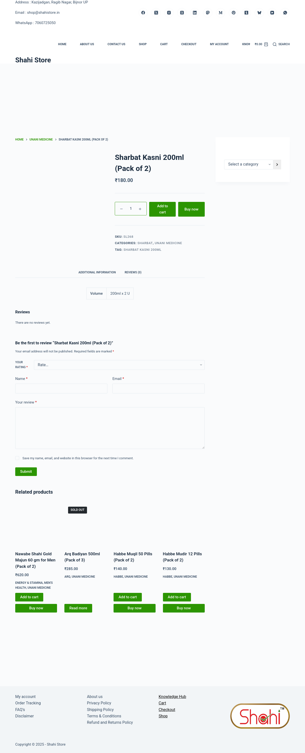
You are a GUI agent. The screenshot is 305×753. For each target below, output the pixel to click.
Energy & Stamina (29, 583)
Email (118, 379)
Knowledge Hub (172, 696)
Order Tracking (28, 703)
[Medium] (220, 12)
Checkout (188, 44)
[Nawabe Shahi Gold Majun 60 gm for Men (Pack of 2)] (36, 524)
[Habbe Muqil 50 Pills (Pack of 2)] (134, 524)
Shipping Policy (100, 709)
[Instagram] (169, 12)
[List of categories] (248, 164)
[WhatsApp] (285, 12)
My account (219, 44)
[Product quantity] (131, 208)
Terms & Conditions (104, 716)
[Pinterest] (233, 12)
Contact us (116, 44)
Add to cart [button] (29, 597)
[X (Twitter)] (156, 12)
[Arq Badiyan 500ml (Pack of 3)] (85, 524)
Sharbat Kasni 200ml (142, 249)
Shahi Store (33, 60)
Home (62, 44)
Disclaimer (24, 716)
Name (21, 379)
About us (87, 44)
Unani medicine (168, 243)
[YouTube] (272, 12)
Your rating (21, 365)
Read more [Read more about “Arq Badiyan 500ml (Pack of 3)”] (78, 608)
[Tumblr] (246, 12)
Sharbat (145, 243)
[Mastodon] (207, 12)
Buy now (191, 209)
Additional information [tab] (97, 272)
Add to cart (162, 209)
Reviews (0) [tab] (133, 272)
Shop (143, 44)
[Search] (281, 44)
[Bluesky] (259, 12)
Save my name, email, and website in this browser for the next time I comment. (77, 458)
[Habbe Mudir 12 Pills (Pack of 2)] (184, 524)
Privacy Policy (99, 703)
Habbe (118, 576)
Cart (164, 44)
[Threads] (182, 12)
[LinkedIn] (195, 12)
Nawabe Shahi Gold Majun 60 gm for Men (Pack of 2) (35, 560)
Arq (67, 576)
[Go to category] (277, 164)
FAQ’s (20, 709)
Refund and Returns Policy (110, 722)
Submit (26, 471)
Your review (26, 402)
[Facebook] (143, 12)
